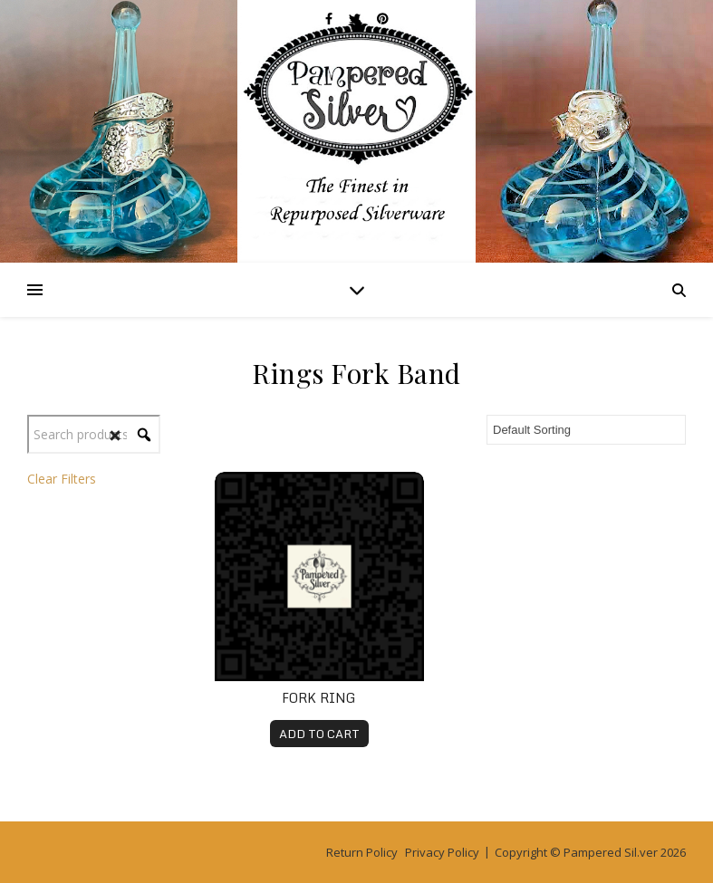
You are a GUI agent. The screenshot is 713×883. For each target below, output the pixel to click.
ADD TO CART (319, 734)
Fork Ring (319, 697)
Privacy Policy (442, 852)
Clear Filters (61, 478)
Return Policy (362, 852)
